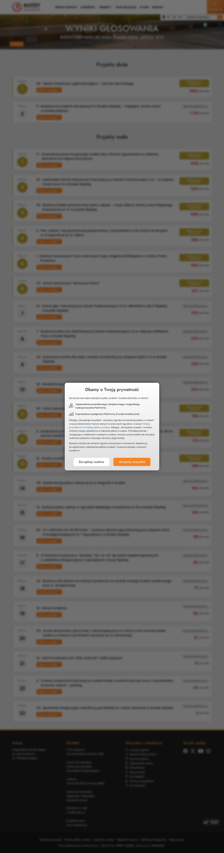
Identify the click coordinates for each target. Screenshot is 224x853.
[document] (112, 426)
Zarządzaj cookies (91, 462)
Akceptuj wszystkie (132, 462)
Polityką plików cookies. (98, 427)
